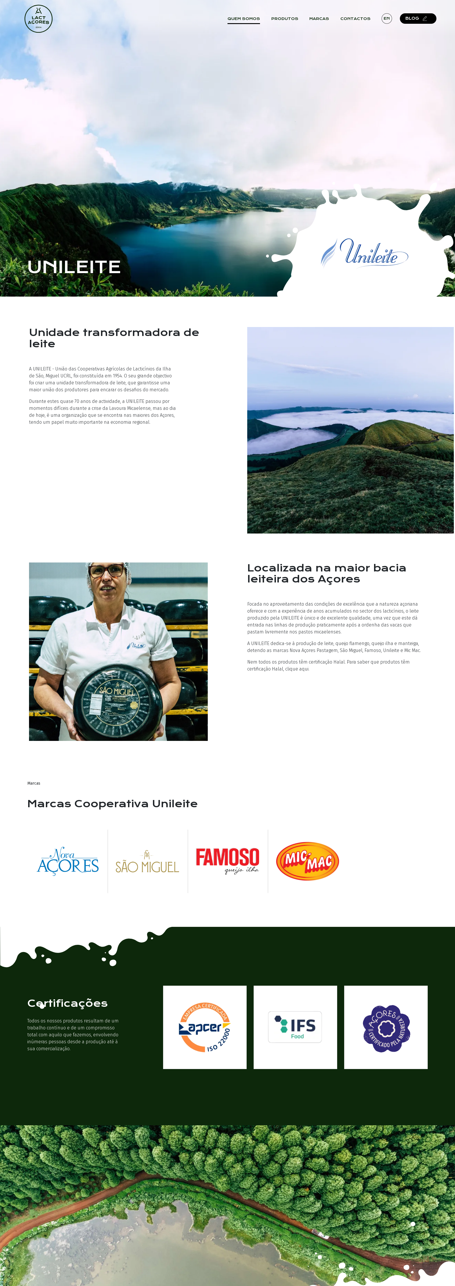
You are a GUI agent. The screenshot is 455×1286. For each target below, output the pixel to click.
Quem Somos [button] (246, 20)
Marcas (322, 20)
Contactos (358, 20)
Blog (420, 20)
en (389, 20)
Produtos (287, 20)
